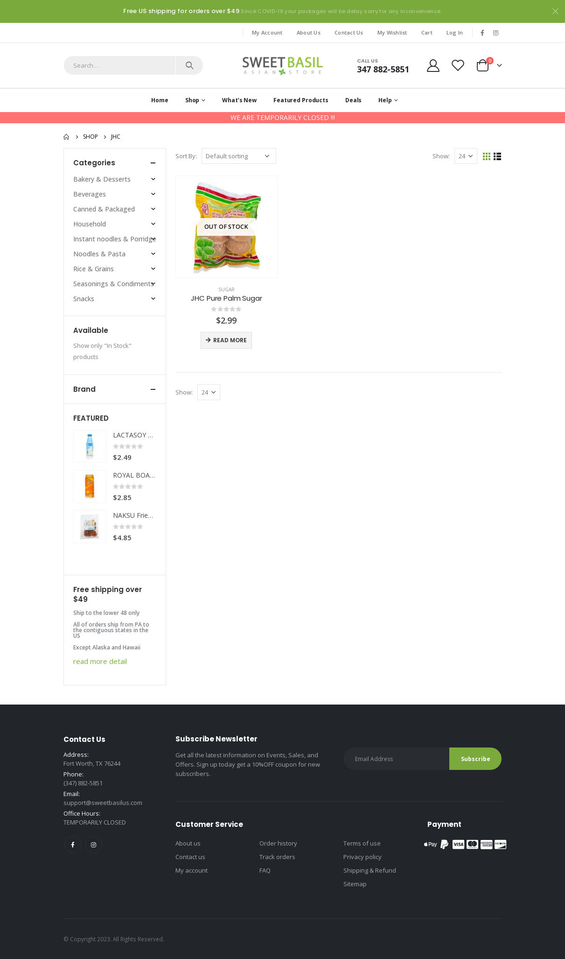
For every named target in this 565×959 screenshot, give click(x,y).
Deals (353, 100)
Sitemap (355, 884)
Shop (192, 100)
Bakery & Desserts (102, 179)
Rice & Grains (93, 268)
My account (191, 870)
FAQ (265, 870)
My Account (267, 32)
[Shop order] (239, 156)
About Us (309, 32)
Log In (454, 32)
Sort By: (186, 156)
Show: (441, 156)
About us (188, 843)
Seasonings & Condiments (113, 283)
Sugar (226, 289)
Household (89, 223)
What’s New (239, 100)
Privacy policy (362, 857)
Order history (278, 843)
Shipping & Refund (369, 870)
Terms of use (362, 843)
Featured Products (300, 100)
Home (159, 100)
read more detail (100, 661)
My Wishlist (392, 32)
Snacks (83, 298)
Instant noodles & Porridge (114, 238)
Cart (426, 32)
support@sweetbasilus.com (102, 802)
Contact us (190, 857)
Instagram (93, 844)
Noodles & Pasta (99, 253)
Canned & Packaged (104, 208)
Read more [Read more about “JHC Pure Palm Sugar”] (230, 340)
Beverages (89, 194)
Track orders (277, 857)
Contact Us (349, 32)
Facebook (73, 844)
